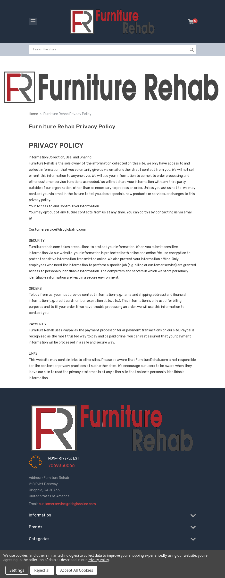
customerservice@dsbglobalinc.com (67, 504)
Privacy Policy (98, 559)
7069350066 (61, 465)
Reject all (42, 570)
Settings (16, 570)
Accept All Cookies (76, 570)
